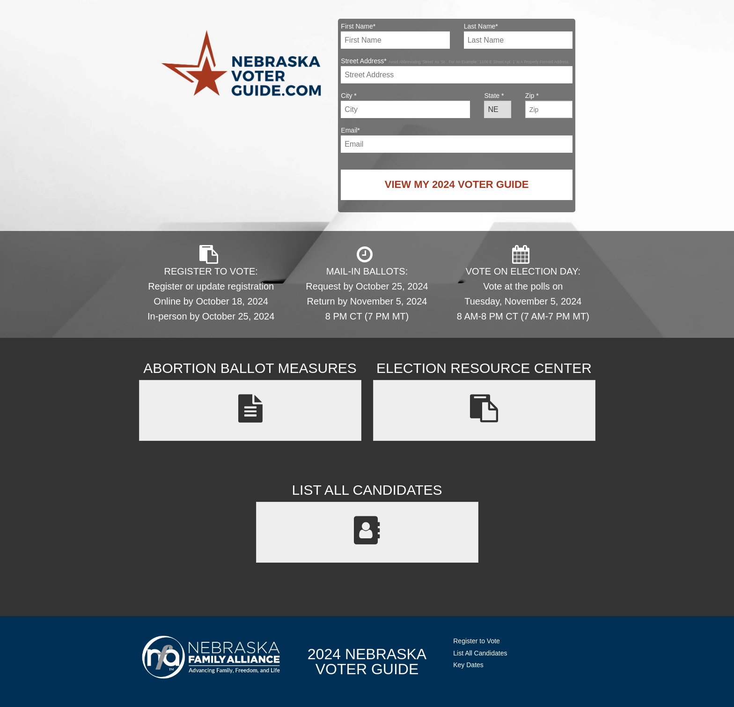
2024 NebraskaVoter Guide (367, 661)
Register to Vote (476, 641)
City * (405, 105)
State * (497, 105)
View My (457, 184)
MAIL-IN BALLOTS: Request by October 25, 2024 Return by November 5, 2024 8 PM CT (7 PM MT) (367, 283)
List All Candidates (480, 653)
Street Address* (457, 70)
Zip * (549, 105)
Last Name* (518, 35)
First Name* (395, 35)
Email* (457, 140)
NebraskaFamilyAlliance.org (211, 657)
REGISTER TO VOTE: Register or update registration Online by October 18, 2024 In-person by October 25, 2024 (210, 283)
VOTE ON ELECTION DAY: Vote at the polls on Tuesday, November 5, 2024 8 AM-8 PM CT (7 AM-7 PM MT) (523, 283)
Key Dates (468, 665)
